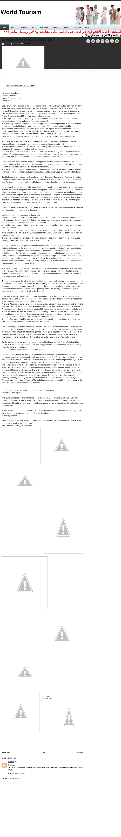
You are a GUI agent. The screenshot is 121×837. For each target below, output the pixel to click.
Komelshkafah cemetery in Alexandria (27, 39)
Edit (87, 27)
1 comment (27, 43)
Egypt (14, 27)
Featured (44, 27)
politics (77, 27)
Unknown (11, 762)
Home (4, 27)
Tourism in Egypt (47, 698)
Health (56, 27)
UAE (34, 27)
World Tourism (21, 12)
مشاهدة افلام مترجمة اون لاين (101, 35)
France (24, 27)
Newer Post (6, 752)
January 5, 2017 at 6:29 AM (16, 773)
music (66, 27)
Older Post (79, 752)
